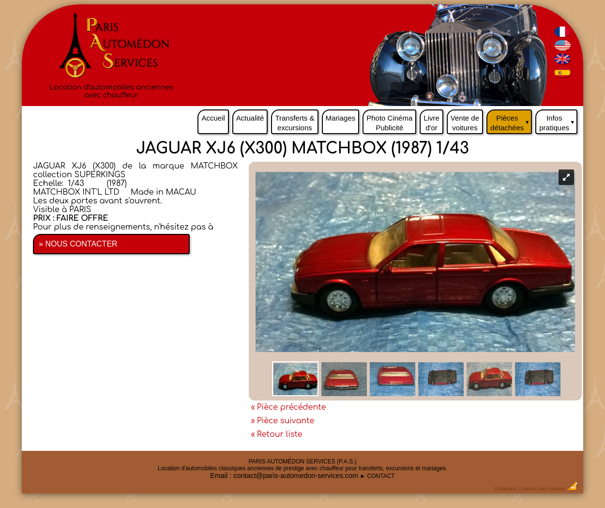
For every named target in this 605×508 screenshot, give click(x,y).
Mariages (341, 118)
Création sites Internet (541, 489)
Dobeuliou (506, 489)
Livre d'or (431, 123)
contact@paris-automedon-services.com (295, 475)
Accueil (213, 118)
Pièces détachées (511, 120)
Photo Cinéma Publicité (389, 123)
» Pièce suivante (283, 420)
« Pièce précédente (288, 407)
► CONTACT (377, 476)
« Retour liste (276, 434)
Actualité (250, 118)
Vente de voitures (465, 123)
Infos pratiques (558, 120)
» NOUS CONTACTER (78, 244)
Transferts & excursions (294, 123)
